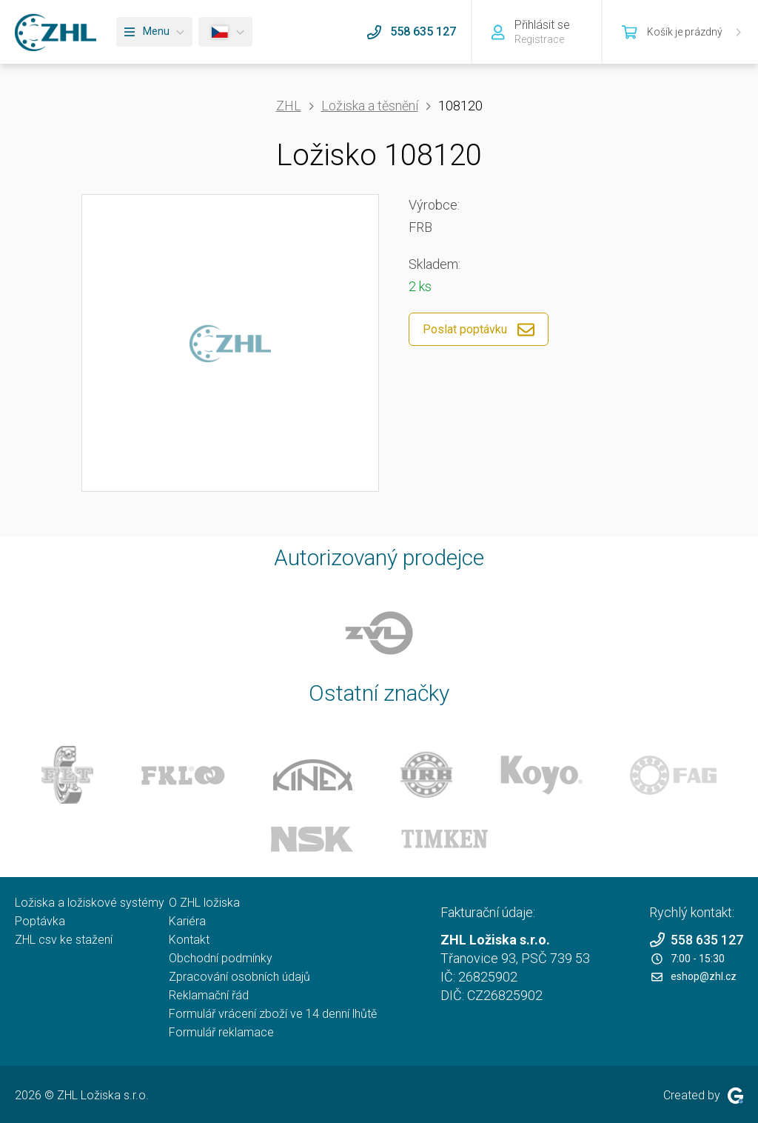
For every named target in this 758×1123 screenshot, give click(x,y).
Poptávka (40, 921)
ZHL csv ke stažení (64, 940)
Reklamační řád (209, 995)
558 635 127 (696, 939)
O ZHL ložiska (204, 903)
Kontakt (189, 940)
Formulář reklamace (221, 1032)
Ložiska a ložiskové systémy (89, 903)
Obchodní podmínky (220, 958)
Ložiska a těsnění (369, 105)
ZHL (288, 105)
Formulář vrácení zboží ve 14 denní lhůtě (273, 1014)
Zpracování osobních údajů (239, 977)
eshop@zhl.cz (694, 976)
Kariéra (187, 921)
